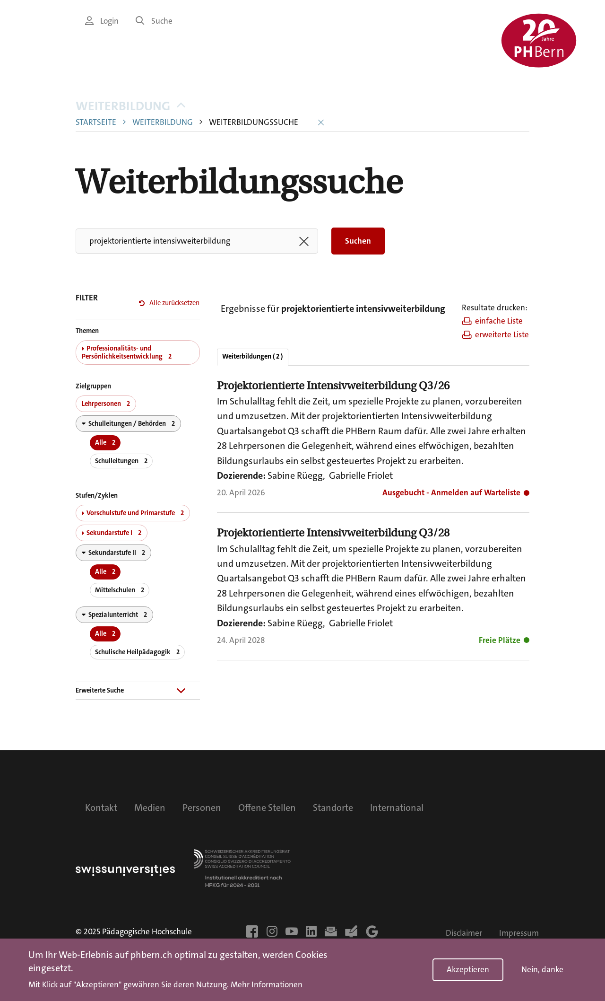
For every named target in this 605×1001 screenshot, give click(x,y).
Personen (201, 807)
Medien (149, 807)
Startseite (96, 122)
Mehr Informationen (266, 985)
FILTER (87, 297)
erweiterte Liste (495, 334)
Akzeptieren (468, 969)
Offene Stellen (267, 807)
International (397, 807)
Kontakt (101, 807)
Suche (154, 21)
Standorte (333, 807)
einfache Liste (492, 321)
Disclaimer (464, 933)
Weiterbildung (130, 106)
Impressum (519, 933)
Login (102, 21)
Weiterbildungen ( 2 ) (252, 356)
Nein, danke (542, 969)
